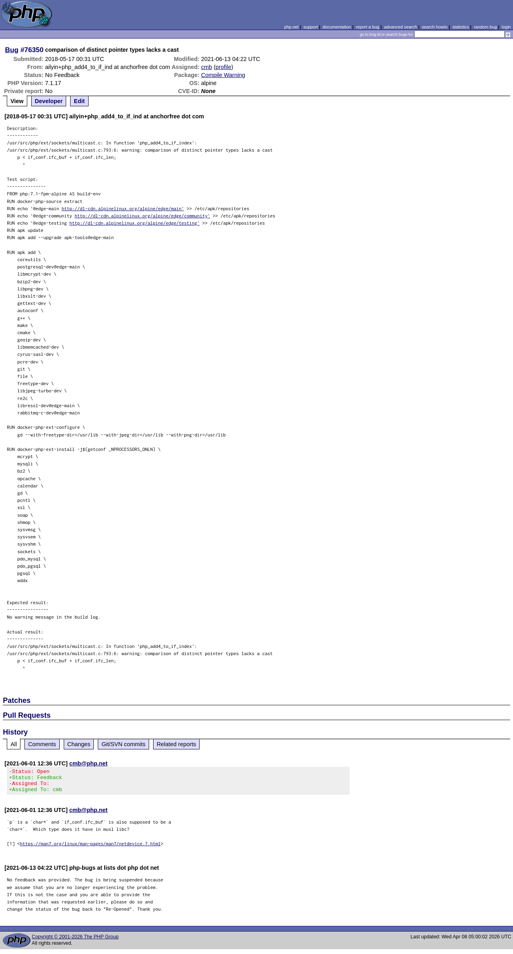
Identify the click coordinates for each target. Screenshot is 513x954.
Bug (12, 50)
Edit (79, 101)
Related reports (176, 744)
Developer (49, 101)
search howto (434, 26)
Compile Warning (223, 75)
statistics (460, 26)
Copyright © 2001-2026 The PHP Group (75, 941)
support (310, 26)
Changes (79, 744)
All (13, 744)
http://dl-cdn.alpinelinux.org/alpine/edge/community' (142, 215)
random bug (485, 26)
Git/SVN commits (123, 744)
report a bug (367, 26)
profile (223, 67)
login (506, 26)
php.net (291, 26)
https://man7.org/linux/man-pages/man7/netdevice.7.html (90, 848)
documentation (337, 26)
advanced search (400, 26)
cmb (206, 67)
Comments (42, 744)
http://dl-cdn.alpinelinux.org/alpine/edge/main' (123, 208)
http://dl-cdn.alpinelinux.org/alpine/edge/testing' (134, 222)
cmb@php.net (88, 763)
